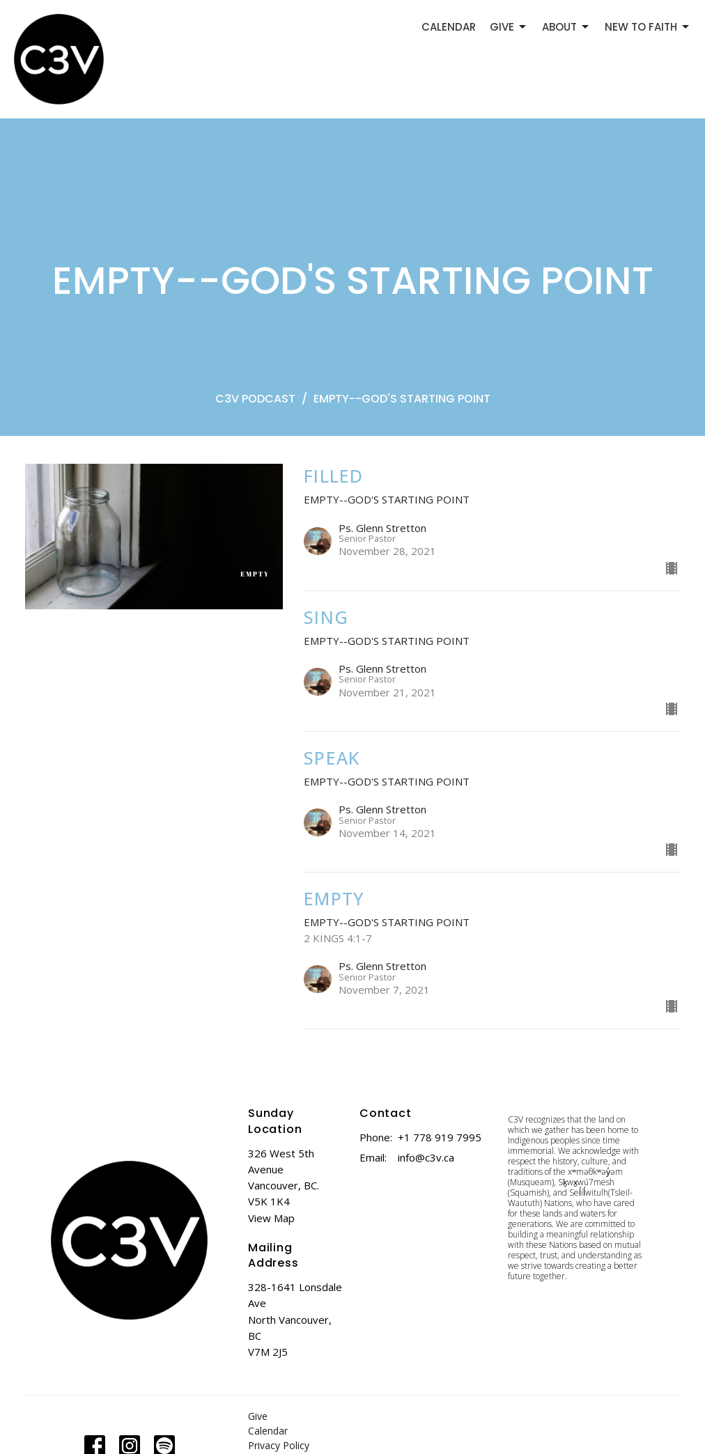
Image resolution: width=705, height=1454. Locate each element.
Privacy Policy (278, 1445)
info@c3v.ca (426, 1157)
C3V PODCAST (255, 399)
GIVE (509, 26)
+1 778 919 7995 (439, 1137)
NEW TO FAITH (648, 26)
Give (258, 1416)
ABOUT (566, 26)
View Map (271, 1218)
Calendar (268, 1430)
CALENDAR (448, 26)
